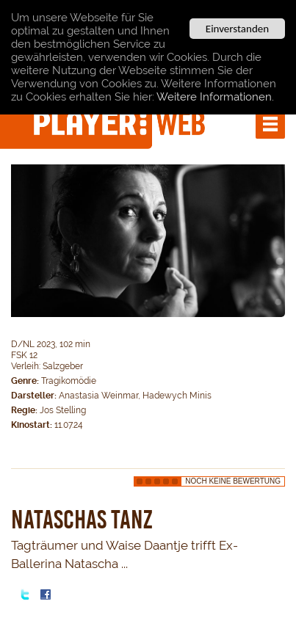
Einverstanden (237, 28)
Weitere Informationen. (215, 96)
